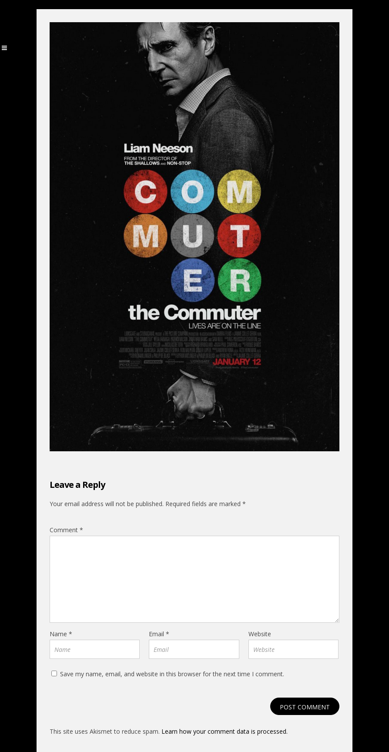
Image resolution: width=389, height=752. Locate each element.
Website (259, 634)
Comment (66, 530)
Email (159, 634)
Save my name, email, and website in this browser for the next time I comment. (172, 674)
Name (61, 634)
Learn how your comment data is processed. (224, 731)
